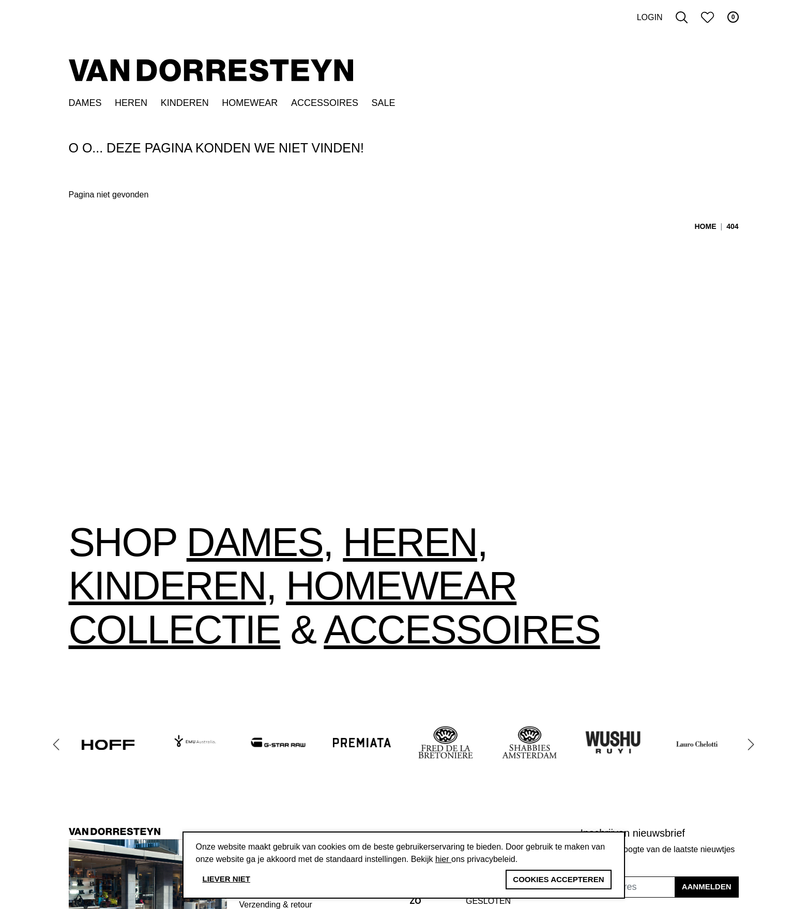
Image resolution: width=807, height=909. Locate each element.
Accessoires (324, 103)
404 (732, 226)
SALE (383, 103)
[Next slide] (751, 744)
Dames (85, 103)
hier (443, 859)
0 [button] (733, 17)
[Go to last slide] (56, 744)
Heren (131, 103)
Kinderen (185, 103)
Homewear (250, 103)
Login (650, 17)
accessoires (462, 629)
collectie (175, 629)
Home (706, 226)
